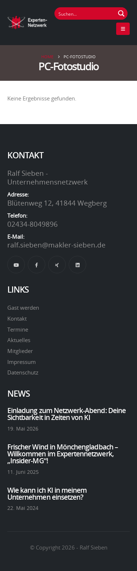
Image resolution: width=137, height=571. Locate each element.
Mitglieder (20, 350)
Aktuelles (18, 340)
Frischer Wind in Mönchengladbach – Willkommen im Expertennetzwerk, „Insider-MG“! (62, 453)
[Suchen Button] (121, 13)
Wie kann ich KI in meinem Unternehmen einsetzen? (47, 493)
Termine (17, 329)
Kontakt (17, 318)
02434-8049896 (32, 224)
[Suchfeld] (85, 13)
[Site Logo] (27, 22)
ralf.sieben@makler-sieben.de (56, 245)
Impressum (21, 361)
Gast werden (23, 307)
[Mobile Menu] (123, 29)
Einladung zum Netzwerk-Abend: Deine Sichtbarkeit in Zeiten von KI (66, 414)
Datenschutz (22, 372)
